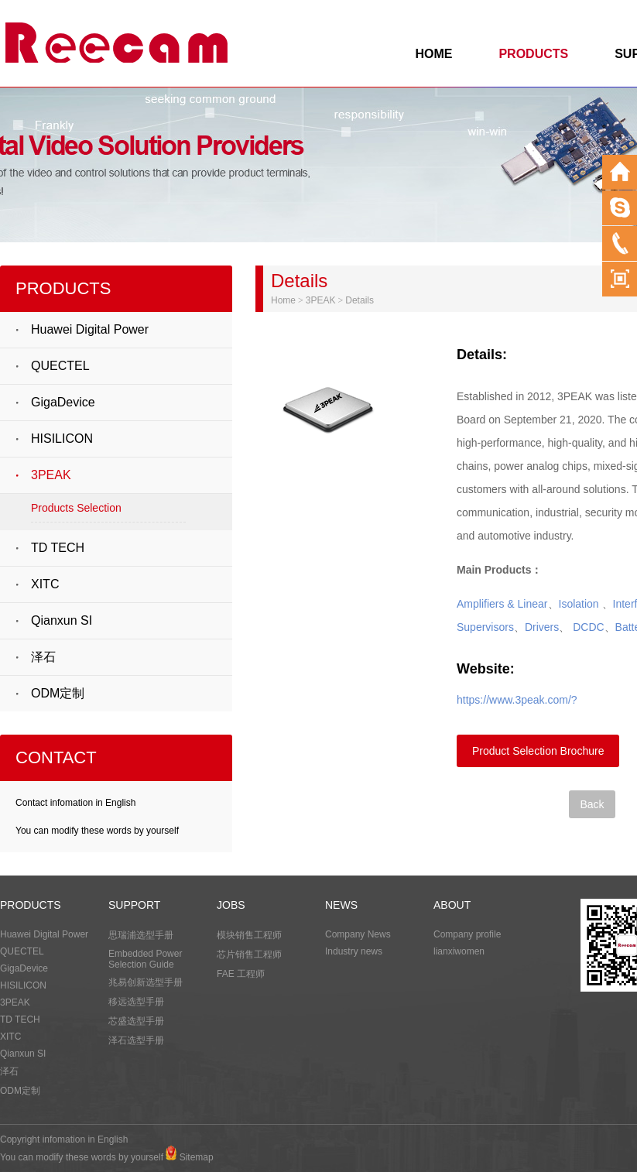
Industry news (353, 951)
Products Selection (76, 508)
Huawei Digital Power (90, 329)
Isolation (579, 604)
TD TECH (57, 547)
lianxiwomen (459, 951)
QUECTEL (60, 365)
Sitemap (197, 1157)
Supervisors (485, 627)
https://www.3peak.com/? (517, 700)
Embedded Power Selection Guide (145, 959)
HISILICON (62, 438)
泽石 (43, 656)
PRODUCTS (533, 53)
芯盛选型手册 (136, 1021)
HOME (433, 53)
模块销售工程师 (249, 935)
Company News (358, 934)
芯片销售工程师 (249, 954)
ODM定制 (57, 693)
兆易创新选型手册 (145, 982)
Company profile (467, 934)
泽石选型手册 (136, 1040)
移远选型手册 (136, 1001)
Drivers (542, 627)
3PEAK (51, 474)
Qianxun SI (61, 620)
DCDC (588, 627)
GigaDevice (63, 402)
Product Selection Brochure (538, 751)
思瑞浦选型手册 (140, 935)
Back (592, 804)
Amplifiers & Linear (502, 604)
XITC (45, 584)
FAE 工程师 (241, 973)
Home (283, 300)
